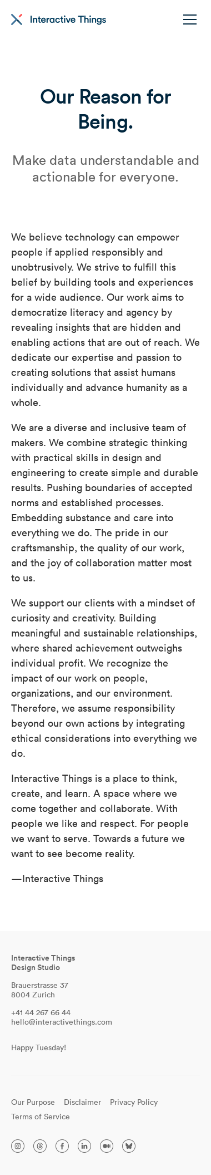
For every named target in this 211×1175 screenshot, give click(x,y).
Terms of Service (40, 1117)
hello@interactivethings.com (61, 1022)
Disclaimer (82, 1102)
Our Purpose (33, 1102)
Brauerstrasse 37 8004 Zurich (39, 990)
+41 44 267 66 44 (41, 1012)
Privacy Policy (134, 1102)
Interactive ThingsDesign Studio (43, 962)
